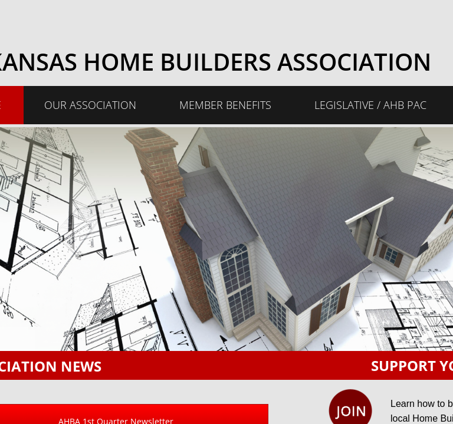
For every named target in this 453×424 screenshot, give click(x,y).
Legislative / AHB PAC (370, 105)
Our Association (90, 105)
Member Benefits (225, 105)
